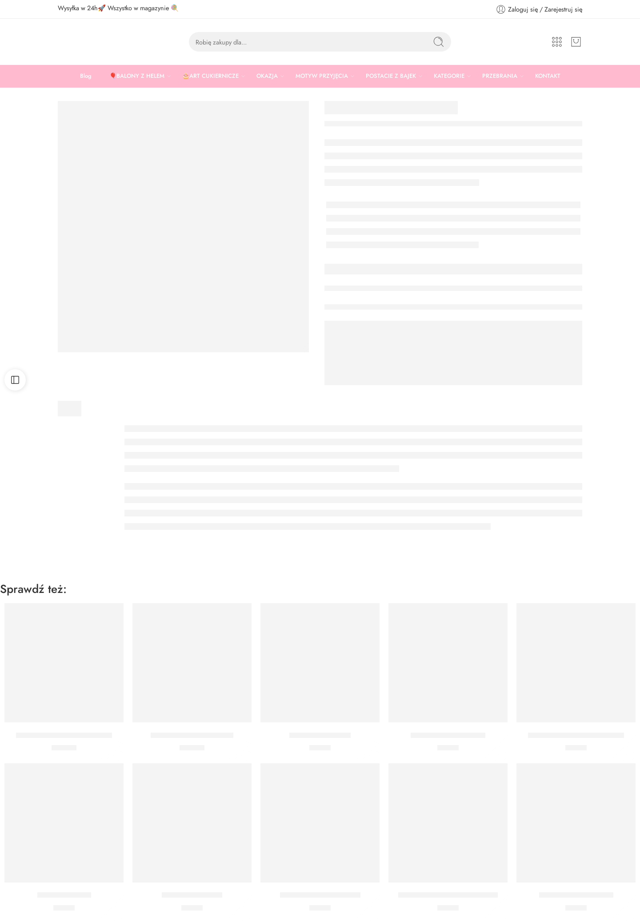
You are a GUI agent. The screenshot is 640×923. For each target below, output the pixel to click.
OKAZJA (267, 76)
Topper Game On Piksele (320, 895)
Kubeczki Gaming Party (448, 735)
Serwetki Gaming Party (576, 895)
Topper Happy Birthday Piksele (448, 895)
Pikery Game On (64, 895)
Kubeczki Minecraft (320, 735)
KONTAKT (547, 76)
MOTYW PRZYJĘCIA (322, 76)
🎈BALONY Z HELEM (136, 76)
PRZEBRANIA (499, 76)
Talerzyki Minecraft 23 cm (192, 735)
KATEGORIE (449, 76)
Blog (86, 76)
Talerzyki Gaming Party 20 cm (576, 735)
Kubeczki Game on (192, 895)
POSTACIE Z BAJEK (391, 76)
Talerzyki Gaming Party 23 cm (64, 735)
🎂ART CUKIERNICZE (210, 76)
